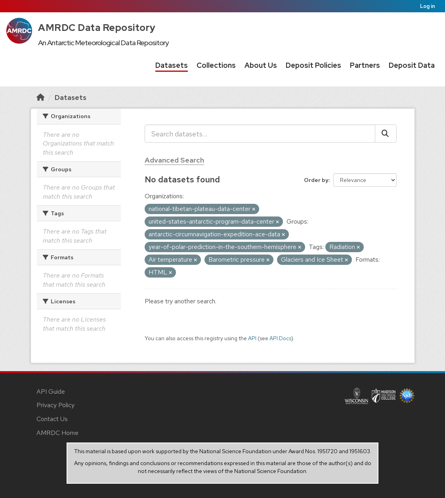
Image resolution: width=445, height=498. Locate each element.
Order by (316, 180)
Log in (427, 6)
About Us (260, 65)
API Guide (50, 391)
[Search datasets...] (260, 134)
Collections (216, 65)
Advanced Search (174, 160)
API (252, 338)
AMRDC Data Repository (97, 27)
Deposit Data (412, 65)
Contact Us (52, 419)
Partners (365, 65)
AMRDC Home (57, 433)
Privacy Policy (55, 405)
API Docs (280, 338)
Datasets (171, 65)
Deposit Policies (313, 65)
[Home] (40, 97)
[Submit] (386, 134)
